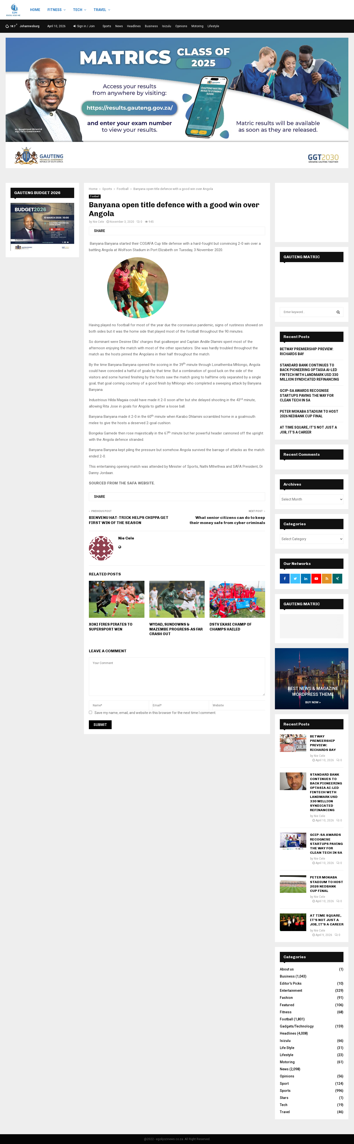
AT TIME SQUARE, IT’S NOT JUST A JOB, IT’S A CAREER (326, 919)
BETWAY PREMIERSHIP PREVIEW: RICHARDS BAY (323, 743)
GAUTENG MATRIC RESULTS (301, 609)
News (119, 26)
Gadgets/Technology (297, 1026)
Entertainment (291, 990)
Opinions (181, 26)
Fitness (54, 10)
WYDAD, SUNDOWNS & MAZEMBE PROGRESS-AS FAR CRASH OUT (176, 629)
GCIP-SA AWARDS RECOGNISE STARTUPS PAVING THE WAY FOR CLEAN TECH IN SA (307, 395)
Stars (284, 1098)
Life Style (287, 1048)
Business (151, 26)
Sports (107, 26)
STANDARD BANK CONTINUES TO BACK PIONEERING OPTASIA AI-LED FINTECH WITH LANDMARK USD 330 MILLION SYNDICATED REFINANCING (326, 792)
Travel (100, 10)
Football (94, 196)
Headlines (134, 26)
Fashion (286, 998)
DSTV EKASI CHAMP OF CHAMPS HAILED (230, 626)
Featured (287, 1005)
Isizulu (166, 26)
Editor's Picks (291, 983)
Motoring (197, 26)
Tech (77, 10)
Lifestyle (213, 26)
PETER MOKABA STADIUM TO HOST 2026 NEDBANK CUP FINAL (326, 884)
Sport (284, 1084)
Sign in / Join (84, 26)
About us (287, 969)
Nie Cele (98, 221)
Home (35, 10)
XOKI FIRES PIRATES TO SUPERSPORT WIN (110, 626)
